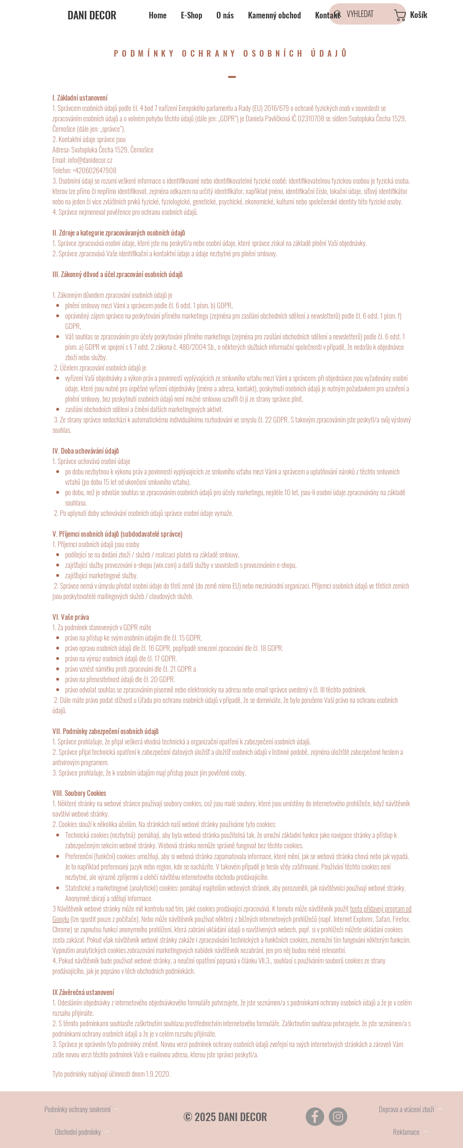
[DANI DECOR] (109, 14)
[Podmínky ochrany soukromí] (81, 1108)
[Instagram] (338, 1116)
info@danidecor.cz (90, 159)
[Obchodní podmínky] (82, 1131)
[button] (422, 15)
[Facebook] (315, 1116)
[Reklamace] (410, 1131)
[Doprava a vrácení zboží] (410, 1108)
